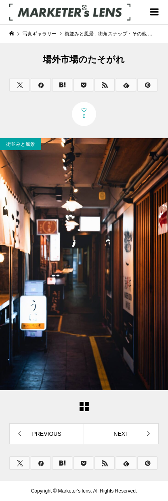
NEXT (120, 434)
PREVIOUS (46, 434)
